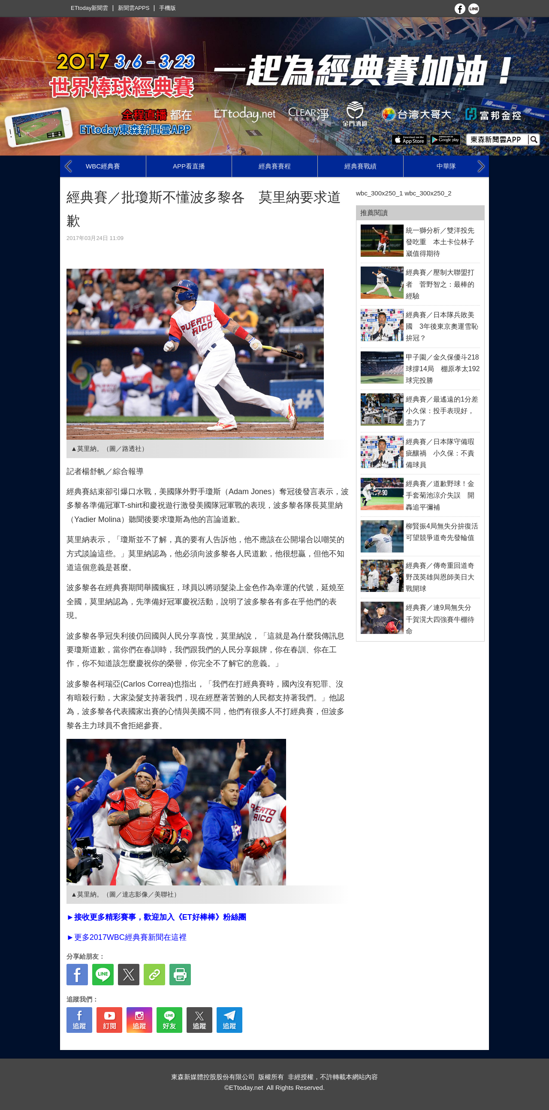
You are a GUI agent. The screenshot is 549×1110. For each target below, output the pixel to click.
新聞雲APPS (134, 8)
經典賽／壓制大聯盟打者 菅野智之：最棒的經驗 (440, 284)
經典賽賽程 (275, 166)
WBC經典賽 (103, 166)
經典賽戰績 (360, 166)
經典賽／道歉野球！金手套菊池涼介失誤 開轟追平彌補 (440, 495)
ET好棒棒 (198, 917)
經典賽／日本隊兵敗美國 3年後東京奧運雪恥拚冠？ (442, 326)
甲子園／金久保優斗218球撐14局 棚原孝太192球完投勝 (443, 369)
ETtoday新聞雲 (89, 8)
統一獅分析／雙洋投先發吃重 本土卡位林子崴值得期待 (440, 242)
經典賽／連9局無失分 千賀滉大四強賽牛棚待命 (442, 619)
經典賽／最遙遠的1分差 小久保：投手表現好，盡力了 (445, 411)
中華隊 (446, 166)
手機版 (167, 8)
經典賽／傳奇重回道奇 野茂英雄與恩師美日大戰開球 (443, 577)
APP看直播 (189, 166)
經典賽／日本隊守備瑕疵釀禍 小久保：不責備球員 (440, 453)
